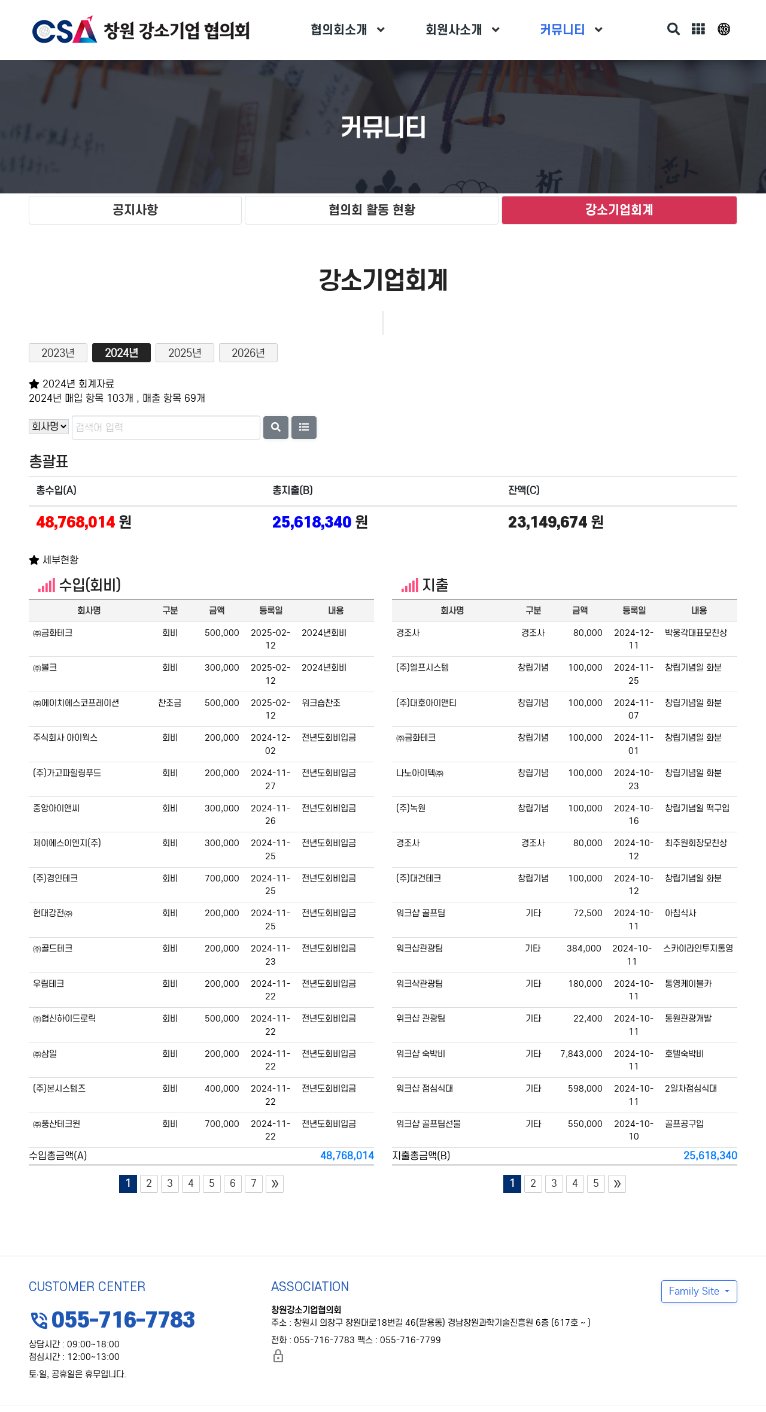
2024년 (121, 353)
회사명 (89, 610)
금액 (216, 610)
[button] (304, 427)
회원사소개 (453, 30)
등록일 (270, 610)
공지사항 (135, 210)
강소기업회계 (619, 210)
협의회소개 (339, 30)
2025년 (185, 353)
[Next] (275, 1184)
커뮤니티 (562, 30)
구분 (170, 610)
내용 (336, 610)
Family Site (695, 1291)
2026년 (248, 353)
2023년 (58, 353)
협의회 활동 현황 (372, 210)
